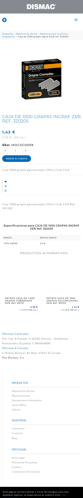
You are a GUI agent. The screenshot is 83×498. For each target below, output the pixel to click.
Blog (14, 437)
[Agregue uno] (25, 150)
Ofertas (16, 409)
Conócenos (18, 428)
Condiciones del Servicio (26, 471)
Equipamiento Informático (27, 399)
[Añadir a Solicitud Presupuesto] (4, 190)
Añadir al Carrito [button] (16, 159)
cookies (16, 466)
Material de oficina (26, 34)
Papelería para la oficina (53, 34)
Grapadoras (8, 37)
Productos (7, 34)
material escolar (21, 395)
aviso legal (18, 457)
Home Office (19, 404)
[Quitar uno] (5, 150)
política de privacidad (24, 462)
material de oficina (23, 390)
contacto (17, 432)
